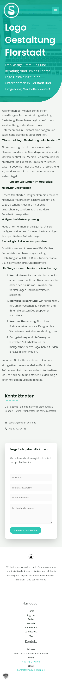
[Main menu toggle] (55, 10)
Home (31, 610)
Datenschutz (31, 631)
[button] (6, 676)
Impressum (31, 627)
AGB (31, 635)
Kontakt (31, 623)
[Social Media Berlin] (11, 10)
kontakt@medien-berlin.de (31, 669)
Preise (31, 619)
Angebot (31, 615)
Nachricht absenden (25, 530)
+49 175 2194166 (31, 661)
